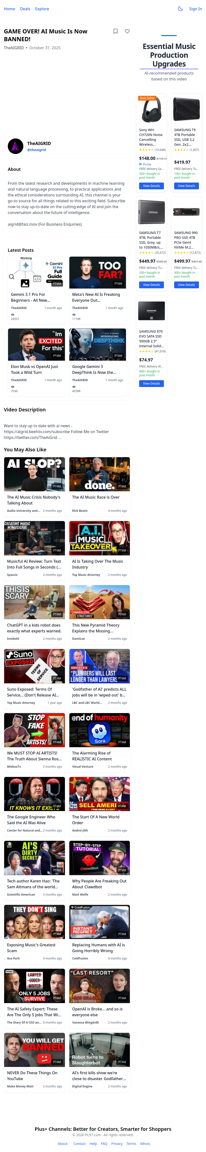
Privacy (117, 1143)
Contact (79, 1143)
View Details (151, 186)
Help (93, 1143)
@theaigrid (36, 149)
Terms (131, 1143)
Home (9, 8)
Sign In (195, 8)
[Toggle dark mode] (180, 9)
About (63, 1143)
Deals (25, 8)
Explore (42, 8)
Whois (145, 1143)
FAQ (104, 1143)
